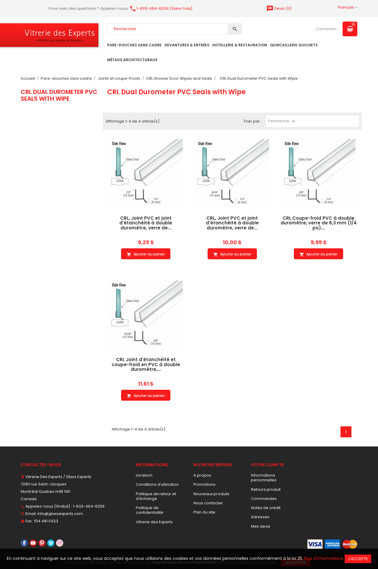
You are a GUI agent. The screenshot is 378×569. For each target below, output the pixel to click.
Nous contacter (208, 503)
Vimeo (50, 543)
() (278, 8)
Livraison (144, 475)
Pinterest (41, 543)
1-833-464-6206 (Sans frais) (161, 8)
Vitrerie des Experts (154, 522)
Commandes (264, 498)
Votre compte (267, 465)
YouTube (33, 543)
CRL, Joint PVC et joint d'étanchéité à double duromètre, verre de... (145, 223)
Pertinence (282, 121)
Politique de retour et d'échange (156, 496)
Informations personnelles (263, 477)
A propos (202, 475)
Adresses (260, 517)
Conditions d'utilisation (157, 484)
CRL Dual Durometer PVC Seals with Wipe (59, 95)
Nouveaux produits (211, 494)
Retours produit (266, 489)
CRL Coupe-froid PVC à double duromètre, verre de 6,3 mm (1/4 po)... (319, 223)
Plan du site (204, 512)
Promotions (204, 484)
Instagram (59, 543)
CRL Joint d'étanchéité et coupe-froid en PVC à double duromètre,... (146, 364)
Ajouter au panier (146, 254)
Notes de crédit (266, 508)
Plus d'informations (323, 558)
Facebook (24, 543)
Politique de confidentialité (149, 510)
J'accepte (358, 559)
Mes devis (260, 526)
